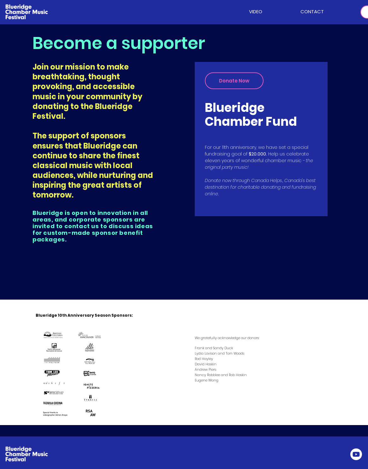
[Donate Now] (234, 80)
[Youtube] (356, 454)
